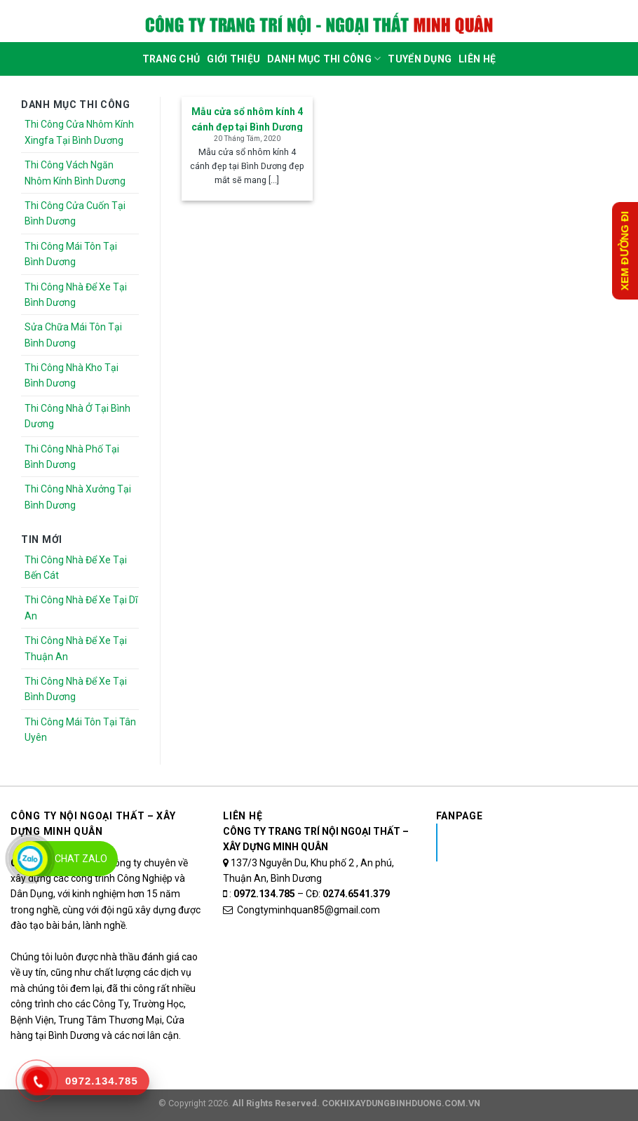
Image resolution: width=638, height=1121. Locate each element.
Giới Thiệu (233, 59)
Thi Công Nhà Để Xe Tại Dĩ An (81, 607)
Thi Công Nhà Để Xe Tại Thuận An (76, 648)
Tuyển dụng (420, 59)
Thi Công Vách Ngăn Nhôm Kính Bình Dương (75, 172)
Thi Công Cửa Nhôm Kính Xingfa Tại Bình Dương (79, 132)
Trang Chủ (171, 59)
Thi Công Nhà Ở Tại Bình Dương (77, 416)
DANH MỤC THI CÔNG (324, 58)
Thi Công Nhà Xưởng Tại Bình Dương (78, 496)
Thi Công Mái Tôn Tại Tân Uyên (80, 729)
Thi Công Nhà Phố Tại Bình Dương (72, 456)
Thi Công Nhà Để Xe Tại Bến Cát (76, 567)
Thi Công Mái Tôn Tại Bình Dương (71, 254)
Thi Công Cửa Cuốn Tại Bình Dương (75, 213)
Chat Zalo (81, 858)
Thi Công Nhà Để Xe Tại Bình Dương (76, 294)
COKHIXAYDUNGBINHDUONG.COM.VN (401, 1103)
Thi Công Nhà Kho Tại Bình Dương (71, 375)
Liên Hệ (477, 59)
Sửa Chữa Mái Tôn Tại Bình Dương (73, 334)
